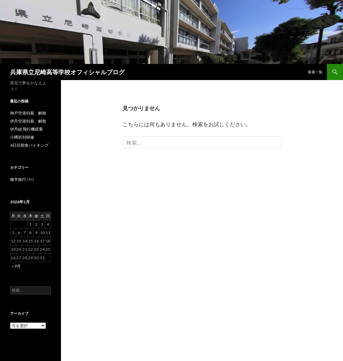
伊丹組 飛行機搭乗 (26, 129)
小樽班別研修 (22, 137)
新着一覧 (315, 72)
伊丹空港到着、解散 (28, 121)
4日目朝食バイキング (29, 145)
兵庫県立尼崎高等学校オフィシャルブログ (67, 72)
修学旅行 (18, 179)
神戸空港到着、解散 (28, 113)
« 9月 (16, 266)
